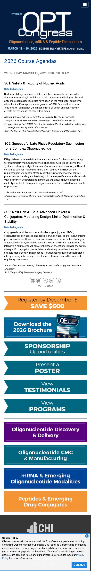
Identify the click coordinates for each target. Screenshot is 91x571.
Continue (79, 564)
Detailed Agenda (13, 89)
